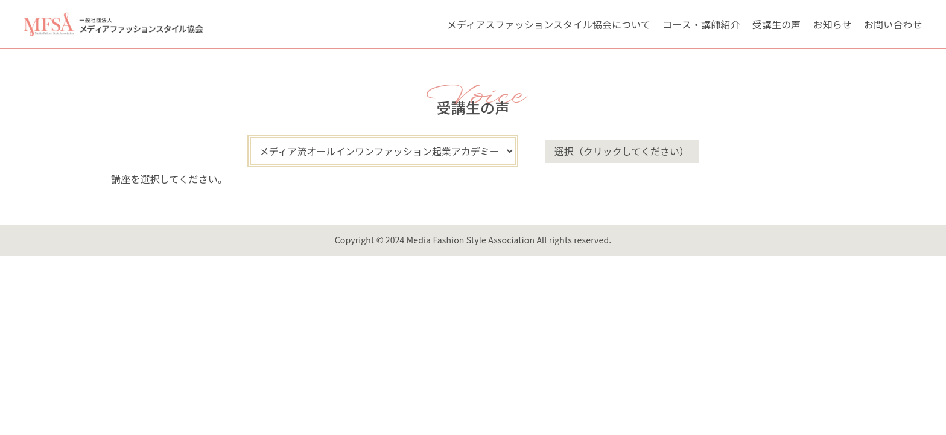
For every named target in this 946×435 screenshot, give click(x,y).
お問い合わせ (893, 24)
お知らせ (832, 24)
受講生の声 (776, 24)
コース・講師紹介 (701, 24)
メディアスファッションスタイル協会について (548, 24)
